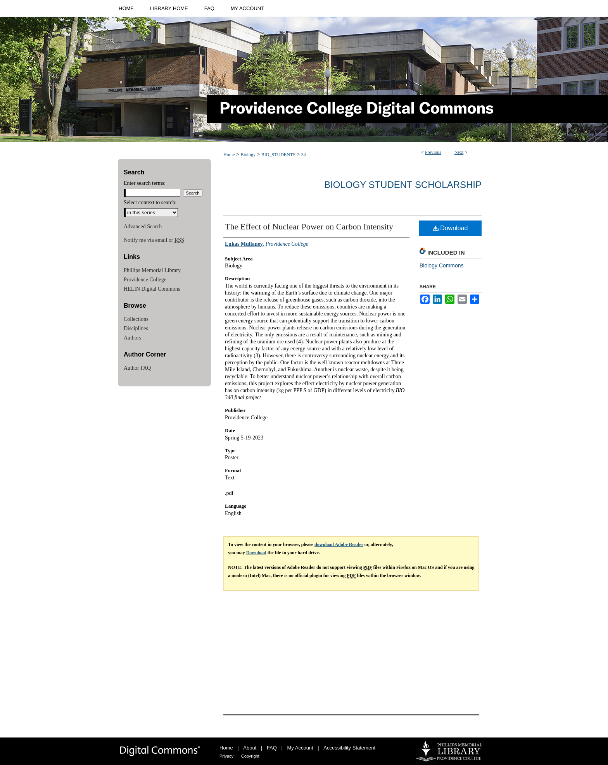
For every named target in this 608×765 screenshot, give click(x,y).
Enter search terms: (145, 183)
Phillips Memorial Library (152, 270)
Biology (248, 154)
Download (450, 228)
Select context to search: (150, 202)
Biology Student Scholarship (403, 184)
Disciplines (136, 328)
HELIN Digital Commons (152, 289)
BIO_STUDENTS (278, 154)
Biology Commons (442, 265)
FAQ (272, 748)
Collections (136, 319)
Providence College (145, 280)
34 (303, 154)
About (249, 748)
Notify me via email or (154, 240)
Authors (132, 338)
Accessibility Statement (349, 748)
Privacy (226, 756)
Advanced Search (143, 226)
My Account (300, 748)
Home (229, 154)
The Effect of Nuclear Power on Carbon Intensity (309, 226)
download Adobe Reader (338, 544)
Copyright (250, 756)
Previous (433, 152)
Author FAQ (137, 368)
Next (458, 152)
